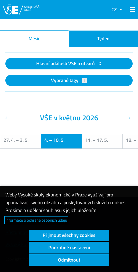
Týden (103, 38)
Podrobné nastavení (69, 247)
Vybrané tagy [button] (69, 80)
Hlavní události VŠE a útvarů (66, 63)
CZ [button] (114, 9)
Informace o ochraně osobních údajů (36, 220)
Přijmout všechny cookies (69, 235)
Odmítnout (69, 259)
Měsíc (34, 38)
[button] (131, 9)
